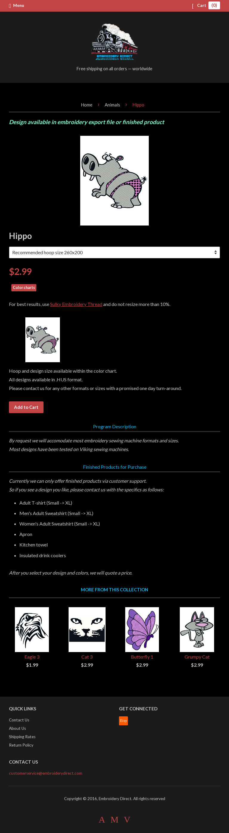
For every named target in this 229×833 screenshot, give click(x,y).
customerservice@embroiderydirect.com (45, 773)
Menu (16, 5)
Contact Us (19, 720)
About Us (17, 728)
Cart (206, 5)
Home (86, 104)
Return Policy (21, 745)
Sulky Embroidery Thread (76, 304)
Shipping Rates (22, 736)
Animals (112, 104)
